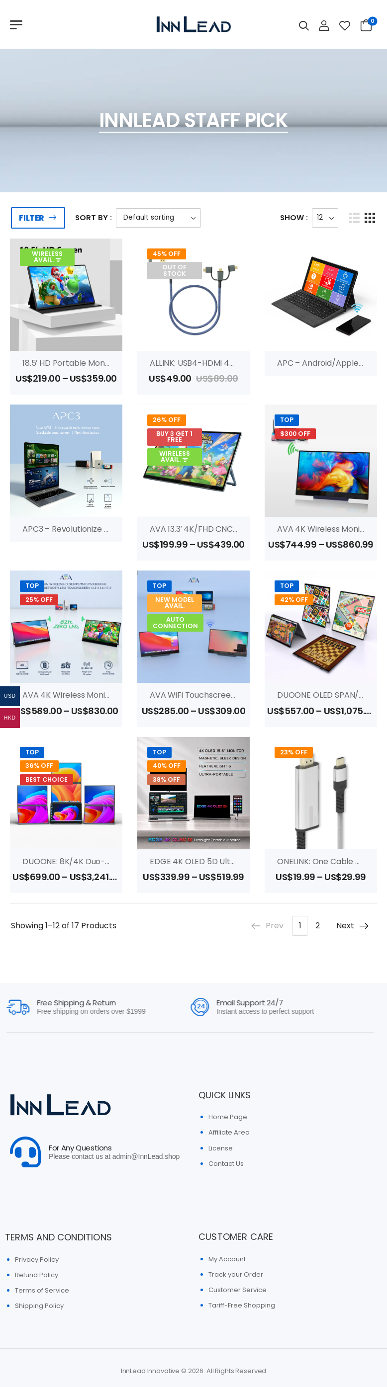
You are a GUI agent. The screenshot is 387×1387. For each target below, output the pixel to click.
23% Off (293, 752)
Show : (294, 217)
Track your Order (235, 1274)
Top (286, 419)
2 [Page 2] (317, 925)
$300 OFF (295, 433)
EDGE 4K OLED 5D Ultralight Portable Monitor (236, 861)
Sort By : (93, 217)
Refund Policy (36, 1275)
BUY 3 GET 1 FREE (174, 436)
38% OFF (166, 779)
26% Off (167, 419)
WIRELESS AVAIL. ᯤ (47, 256)
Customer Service (237, 1290)
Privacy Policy (37, 1259)
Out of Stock (174, 270)
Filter (31, 218)
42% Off (294, 599)
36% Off (39, 765)
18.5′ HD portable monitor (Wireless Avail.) (101, 363)
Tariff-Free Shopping (241, 1305)
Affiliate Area (229, 1132)
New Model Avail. (174, 602)
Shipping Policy (39, 1305)
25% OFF (39, 599)
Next (353, 925)
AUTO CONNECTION (175, 622)
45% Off (167, 253)
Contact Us (226, 1163)
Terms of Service (42, 1290)
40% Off (167, 765)
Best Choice (46, 779)
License (220, 1148)
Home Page (227, 1117)
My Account (227, 1259)
